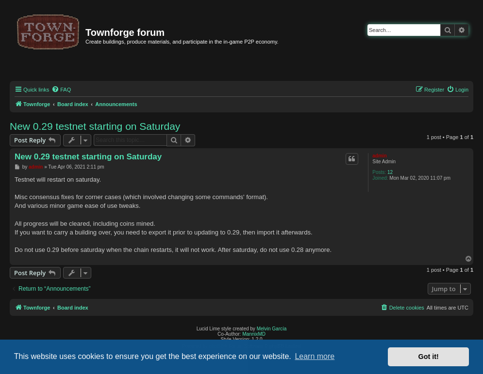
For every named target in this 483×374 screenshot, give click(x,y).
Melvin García (272, 328)
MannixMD (254, 334)
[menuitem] (61, 89)
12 (390, 172)
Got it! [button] (428, 356)
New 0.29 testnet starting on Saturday (95, 126)
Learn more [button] (314, 356)
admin (379, 155)
